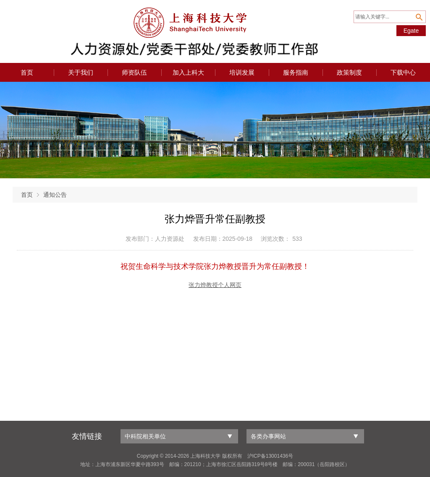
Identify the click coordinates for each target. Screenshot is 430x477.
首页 (27, 194)
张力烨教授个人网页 (215, 285)
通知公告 (55, 194)
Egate (411, 30)
